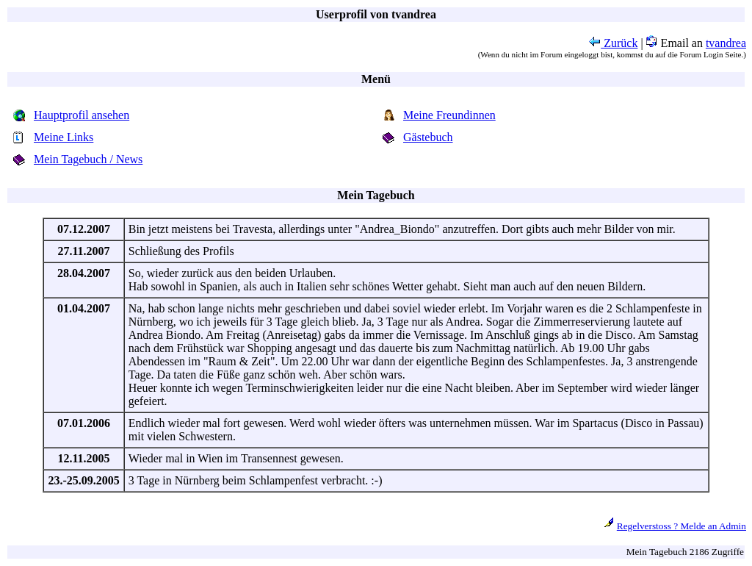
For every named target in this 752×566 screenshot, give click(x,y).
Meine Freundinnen (449, 115)
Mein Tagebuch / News (88, 159)
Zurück (613, 43)
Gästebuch (428, 137)
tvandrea (726, 43)
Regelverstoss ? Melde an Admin (681, 525)
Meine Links (63, 137)
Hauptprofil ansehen (81, 115)
